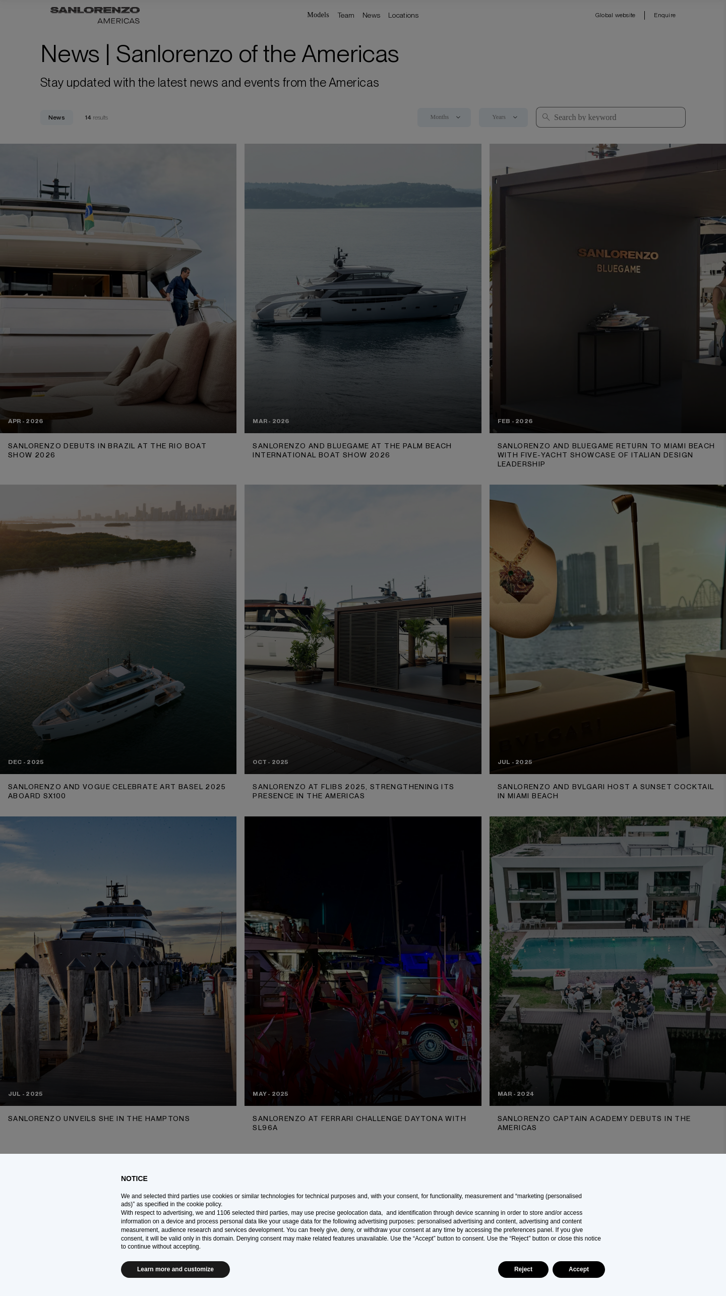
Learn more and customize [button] (175, 1269)
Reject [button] (523, 1269)
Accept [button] (579, 1269)
